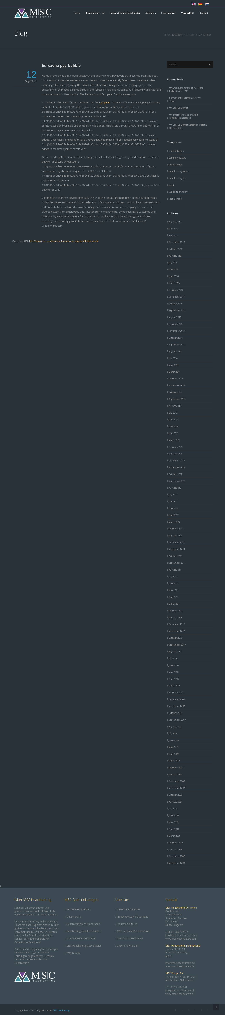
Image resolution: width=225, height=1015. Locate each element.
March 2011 (174, 603)
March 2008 (174, 835)
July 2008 (173, 808)
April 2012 (174, 515)
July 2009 (173, 733)
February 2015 (176, 323)
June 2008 (174, 815)
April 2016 (174, 276)
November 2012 (177, 467)
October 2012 (175, 474)
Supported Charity (178, 191)
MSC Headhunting (61, 1010)
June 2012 (174, 501)
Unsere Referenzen (127, 945)
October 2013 (175, 392)
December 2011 (177, 542)
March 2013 (174, 440)
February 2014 (176, 378)
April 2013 (174, 433)
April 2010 (174, 678)
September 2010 (177, 644)
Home (77, 13)
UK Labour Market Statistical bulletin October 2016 (188, 126)
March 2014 (174, 371)
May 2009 (173, 747)
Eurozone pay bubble (61, 65)
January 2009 (175, 774)
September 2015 (177, 310)
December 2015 (177, 296)
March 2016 (174, 283)
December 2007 (177, 856)
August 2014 (175, 351)
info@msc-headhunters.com (181, 935)
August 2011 (175, 569)
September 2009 (177, 719)
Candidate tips (176, 150)
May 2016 (173, 269)
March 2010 (174, 685)
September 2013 (177, 399)
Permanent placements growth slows (185, 99)
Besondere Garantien (78, 909)
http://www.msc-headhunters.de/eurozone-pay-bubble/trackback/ (64, 241)
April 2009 (174, 753)
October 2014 (175, 337)
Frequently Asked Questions (132, 916)
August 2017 (175, 221)
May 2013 (173, 426)
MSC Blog (177, 34)
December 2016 (177, 242)
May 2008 (173, 822)
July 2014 (173, 358)
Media (172, 185)
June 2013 (174, 419)
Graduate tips (176, 164)
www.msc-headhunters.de (179, 966)
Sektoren (150, 13)
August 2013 (175, 405)
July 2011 (173, 576)
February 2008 (176, 842)
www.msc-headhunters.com (181, 938)
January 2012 (175, 535)
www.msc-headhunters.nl (179, 994)
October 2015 (175, 303)
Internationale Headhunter (125, 13)
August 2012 (175, 487)
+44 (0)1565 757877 (176, 931)
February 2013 (176, 446)
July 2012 (173, 494)
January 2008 (175, 849)
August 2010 (175, 651)
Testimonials (168, 13)
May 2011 (173, 590)
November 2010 (177, 631)
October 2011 (175, 556)
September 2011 (177, 562)
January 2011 (175, 617)
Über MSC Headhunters (130, 938)
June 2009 (174, 740)
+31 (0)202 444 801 (176, 987)
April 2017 (174, 235)
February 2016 (176, 289)
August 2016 (175, 255)
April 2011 (174, 596)
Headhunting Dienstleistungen (83, 923)
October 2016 (175, 248)
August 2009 (175, 726)
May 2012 (173, 508)
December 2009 (177, 699)
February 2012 (176, 528)
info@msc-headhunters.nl (179, 990)
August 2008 (175, 801)
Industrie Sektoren (127, 923)
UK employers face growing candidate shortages (183, 116)
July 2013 (173, 412)
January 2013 (175, 453)
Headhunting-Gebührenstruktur (83, 931)
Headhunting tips (177, 178)
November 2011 (177, 549)
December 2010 (177, 624)
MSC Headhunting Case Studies (83, 945)
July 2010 (173, 658)
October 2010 (175, 637)
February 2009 (176, 767)
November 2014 (177, 330)
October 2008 (175, 794)
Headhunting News (179, 171)
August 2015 (175, 317)
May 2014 (173, 365)
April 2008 (174, 828)
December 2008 (177, 781)
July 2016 (173, 262)
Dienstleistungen (94, 13)
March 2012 (174, 521)
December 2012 (177, 460)
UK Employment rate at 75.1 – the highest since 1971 (186, 89)
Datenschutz (73, 916)
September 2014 (177, 344)
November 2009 (177, 706)
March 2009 (174, 760)
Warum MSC (187, 13)
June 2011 (174, 583)
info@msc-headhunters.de (180, 962)
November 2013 (177, 385)
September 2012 (177, 480)
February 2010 (176, 692)
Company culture (177, 157)
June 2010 (174, 665)
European (104, 102)
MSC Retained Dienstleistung (133, 931)
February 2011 (176, 610)
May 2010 (173, 672)
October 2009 (175, 712)
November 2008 (177, 788)
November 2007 (177, 863)
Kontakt (203, 13)
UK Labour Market (178, 107)
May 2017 (173, 228)
